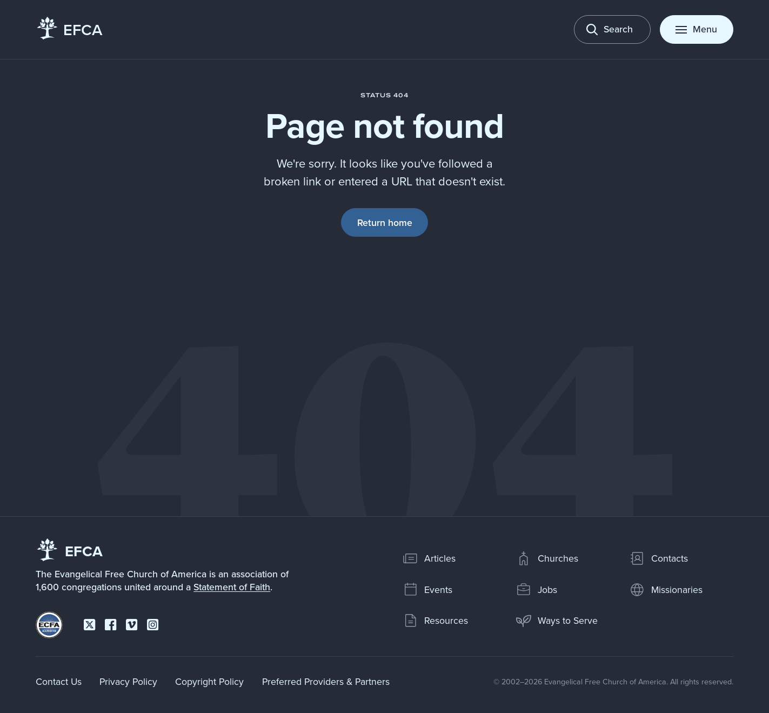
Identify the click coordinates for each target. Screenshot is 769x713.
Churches (547, 558)
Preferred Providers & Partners (326, 681)
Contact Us (59, 681)
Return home (384, 222)
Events (428, 590)
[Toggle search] (612, 29)
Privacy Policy (128, 681)
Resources (436, 620)
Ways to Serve (557, 620)
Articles (429, 558)
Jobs (536, 590)
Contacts (658, 558)
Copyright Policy (209, 681)
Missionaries (666, 590)
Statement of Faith (231, 587)
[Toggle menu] (696, 29)
